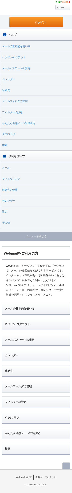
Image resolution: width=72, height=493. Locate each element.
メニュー (60, 8)
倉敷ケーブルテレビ (46, 477)
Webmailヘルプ (24, 477)
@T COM (63, 2)
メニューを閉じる (36, 236)
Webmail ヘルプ (21, 8)
